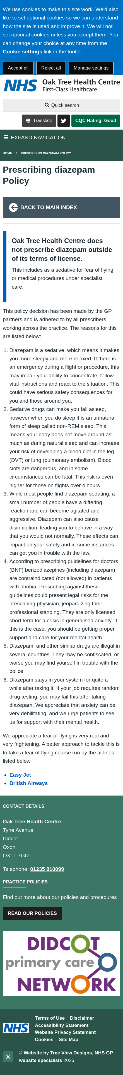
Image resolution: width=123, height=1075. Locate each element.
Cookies (44, 1039)
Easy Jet (20, 775)
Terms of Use (50, 1018)
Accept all (18, 68)
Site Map (68, 1039)
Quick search (61, 105)
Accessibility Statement (61, 1025)
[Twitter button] (63, 121)
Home (7, 153)
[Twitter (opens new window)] (8, 1056)
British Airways (28, 783)
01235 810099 (47, 869)
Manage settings (91, 68)
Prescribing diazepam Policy (46, 153)
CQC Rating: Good (95, 120)
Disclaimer (82, 1018)
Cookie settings (22, 52)
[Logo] (61, 85)
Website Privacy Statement (65, 1032)
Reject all (51, 68)
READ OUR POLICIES (32, 913)
